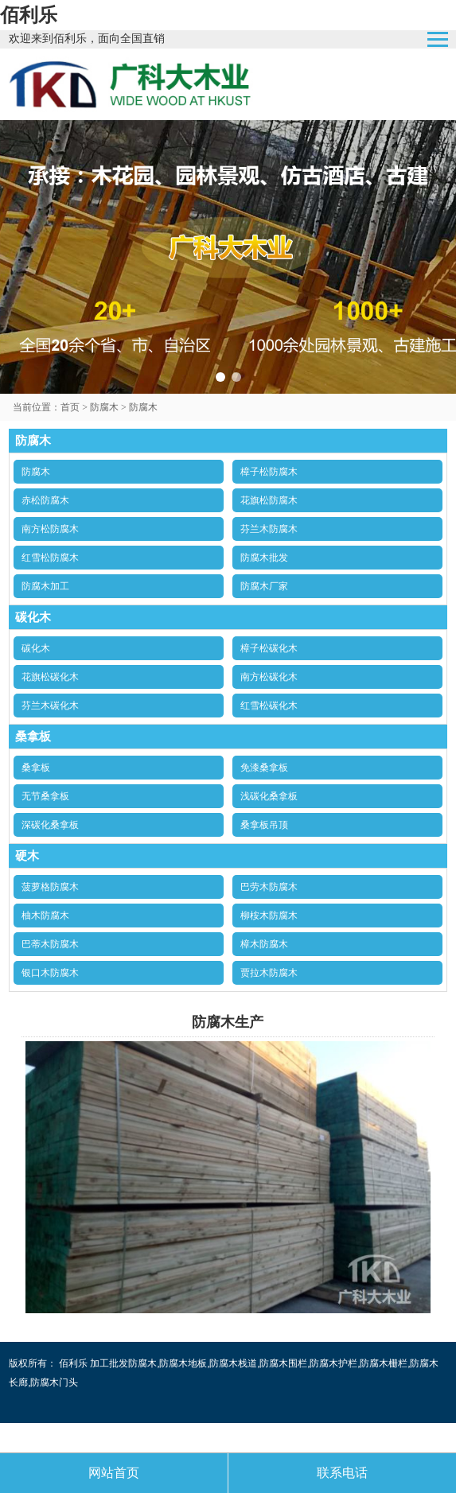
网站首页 (113, 1472)
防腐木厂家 (264, 586)
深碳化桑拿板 (50, 824)
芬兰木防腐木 (269, 529)
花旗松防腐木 (269, 500)
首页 (70, 407)
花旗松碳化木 (50, 676)
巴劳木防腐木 (269, 886)
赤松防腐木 (45, 500)
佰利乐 (28, 15)
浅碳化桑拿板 (269, 796)
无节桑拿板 (45, 796)
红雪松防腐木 (50, 557)
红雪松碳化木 (269, 705)
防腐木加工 (45, 586)
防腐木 (104, 407)
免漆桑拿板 (264, 767)
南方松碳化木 (269, 676)
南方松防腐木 (50, 529)
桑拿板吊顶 (264, 824)
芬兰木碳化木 (50, 705)
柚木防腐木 (45, 915)
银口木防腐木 (50, 972)
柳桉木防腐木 (269, 915)
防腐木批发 (264, 557)
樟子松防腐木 (269, 471)
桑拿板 (35, 767)
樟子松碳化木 (269, 648)
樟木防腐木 (264, 944)
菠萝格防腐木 (50, 886)
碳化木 (35, 648)
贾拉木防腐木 (269, 972)
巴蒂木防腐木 (50, 944)
